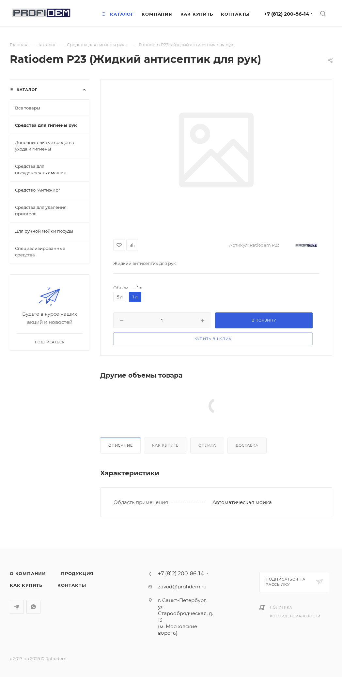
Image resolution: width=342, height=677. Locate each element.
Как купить (165, 445)
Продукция (77, 573)
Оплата (207, 445)
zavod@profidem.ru (182, 586)
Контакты (71, 585)
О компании (28, 573)
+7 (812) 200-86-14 (286, 14)
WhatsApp (33, 607)
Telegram (17, 607)
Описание (120, 445)
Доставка (247, 445)
